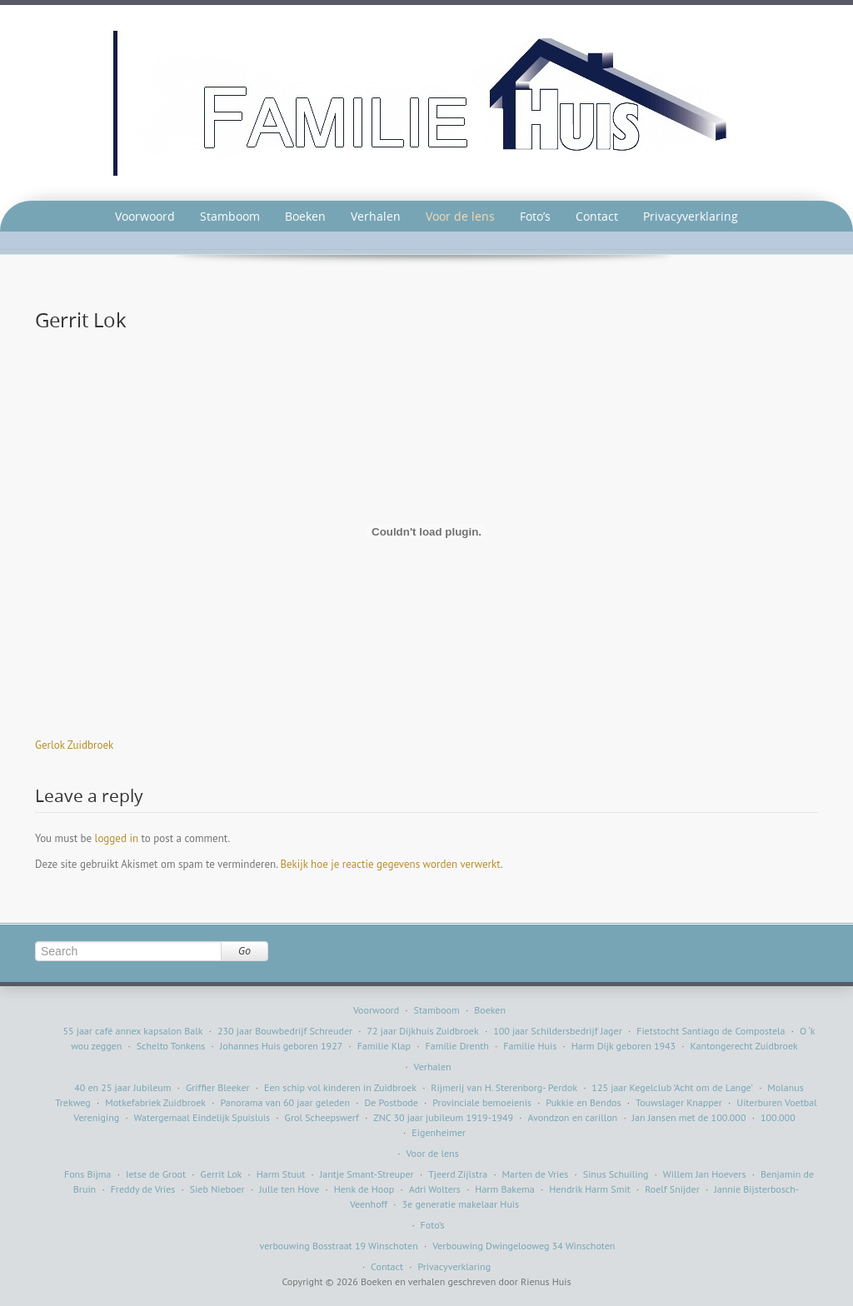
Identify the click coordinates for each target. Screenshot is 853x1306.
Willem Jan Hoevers (704, 1174)
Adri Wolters (435, 1189)
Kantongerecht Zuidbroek (744, 1045)
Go (244, 951)
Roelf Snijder (672, 1189)
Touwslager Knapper (679, 1102)
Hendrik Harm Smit (590, 1189)
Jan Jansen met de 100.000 (689, 1117)
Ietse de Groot (156, 1174)
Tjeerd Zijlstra (457, 1174)
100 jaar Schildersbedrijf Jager (557, 1030)
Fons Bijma (88, 1174)
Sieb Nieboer (217, 1189)
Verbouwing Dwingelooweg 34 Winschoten (523, 1245)
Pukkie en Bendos (583, 1102)
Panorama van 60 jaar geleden (285, 1102)
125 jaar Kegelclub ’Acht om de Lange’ (672, 1087)
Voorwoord (145, 216)
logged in (116, 838)
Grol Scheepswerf (322, 1117)
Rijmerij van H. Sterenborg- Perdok (504, 1087)
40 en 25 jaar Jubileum (122, 1087)
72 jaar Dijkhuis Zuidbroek (423, 1030)
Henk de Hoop (364, 1189)
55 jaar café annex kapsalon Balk (132, 1030)
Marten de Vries (535, 1174)
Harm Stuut (281, 1174)
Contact (597, 216)
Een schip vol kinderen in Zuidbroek (340, 1087)
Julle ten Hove (289, 1189)
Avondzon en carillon (573, 1117)
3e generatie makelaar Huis (461, 1204)
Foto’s (535, 216)
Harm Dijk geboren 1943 (623, 1045)
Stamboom (230, 216)
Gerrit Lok (221, 1174)
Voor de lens (460, 216)
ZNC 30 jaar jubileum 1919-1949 (443, 1117)
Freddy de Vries (143, 1189)
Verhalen (376, 216)
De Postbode (390, 1102)
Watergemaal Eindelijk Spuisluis (202, 1117)
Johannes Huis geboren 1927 (281, 1045)
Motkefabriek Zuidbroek (155, 1102)
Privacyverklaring (690, 216)
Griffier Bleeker (218, 1087)
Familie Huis (529, 1045)
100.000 (778, 1117)
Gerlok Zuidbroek (74, 745)
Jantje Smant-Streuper (367, 1174)
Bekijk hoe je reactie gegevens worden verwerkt (390, 864)
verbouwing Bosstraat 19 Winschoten (339, 1245)
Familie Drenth (457, 1045)
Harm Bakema (504, 1189)
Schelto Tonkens (171, 1045)
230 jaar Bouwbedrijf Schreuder (284, 1030)
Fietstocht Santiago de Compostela (710, 1030)
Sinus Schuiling (616, 1174)
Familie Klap (384, 1045)
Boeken (305, 216)
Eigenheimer (439, 1132)
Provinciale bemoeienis (481, 1102)
